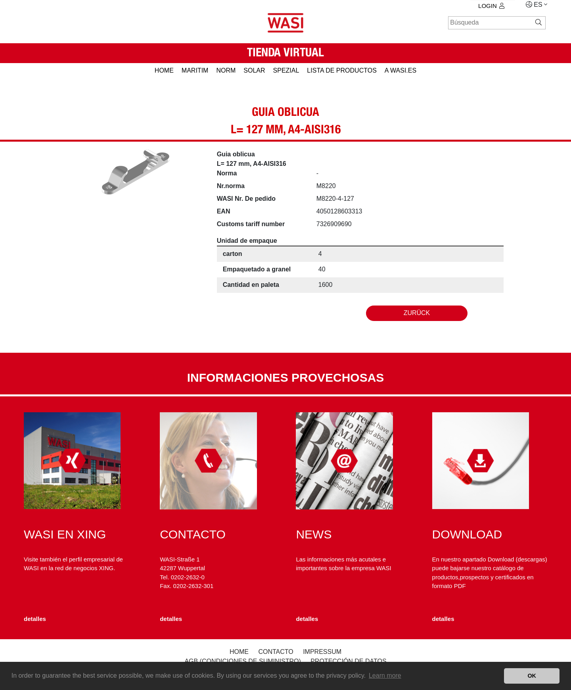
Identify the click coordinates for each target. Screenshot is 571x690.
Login (491, 5)
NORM (226, 70)
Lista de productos (341, 70)
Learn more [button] (385, 675)
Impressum (322, 651)
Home (239, 651)
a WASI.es (400, 70)
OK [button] (531, 676)
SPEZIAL (286, 70)
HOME (164, 70)
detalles (35, 618)
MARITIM (195, 70)
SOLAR (254, 70)
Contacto (275, 651)
